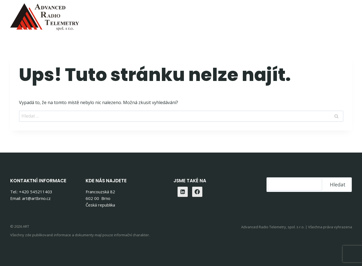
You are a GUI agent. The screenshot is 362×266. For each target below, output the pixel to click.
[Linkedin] (346, 15)
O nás (289, 15)
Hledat (337, 184)
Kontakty (317, 15)
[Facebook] (197, 192)
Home (124, 15)
